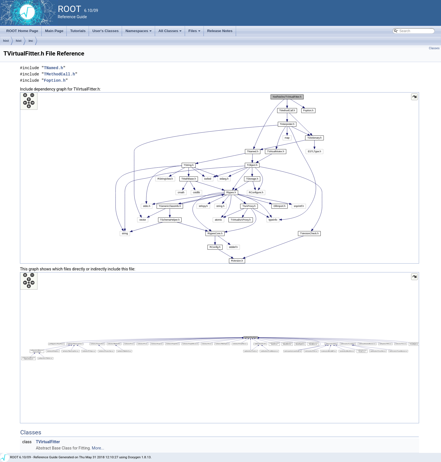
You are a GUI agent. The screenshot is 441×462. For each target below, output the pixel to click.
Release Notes (220, 31)
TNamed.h (53, 68)
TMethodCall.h (59, 74)
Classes (434, 48)
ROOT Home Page (22, 31)
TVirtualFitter (48, 442)
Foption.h (55, 80)
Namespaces (139, 32)
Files (194, 32)
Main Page (54, 31)
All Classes (170, 32)
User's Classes (105, 31)
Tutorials (78, 31)
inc (31, 40)
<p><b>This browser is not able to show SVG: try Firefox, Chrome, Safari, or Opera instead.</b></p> (219, 178)
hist (6, 40)
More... (98, 448)
